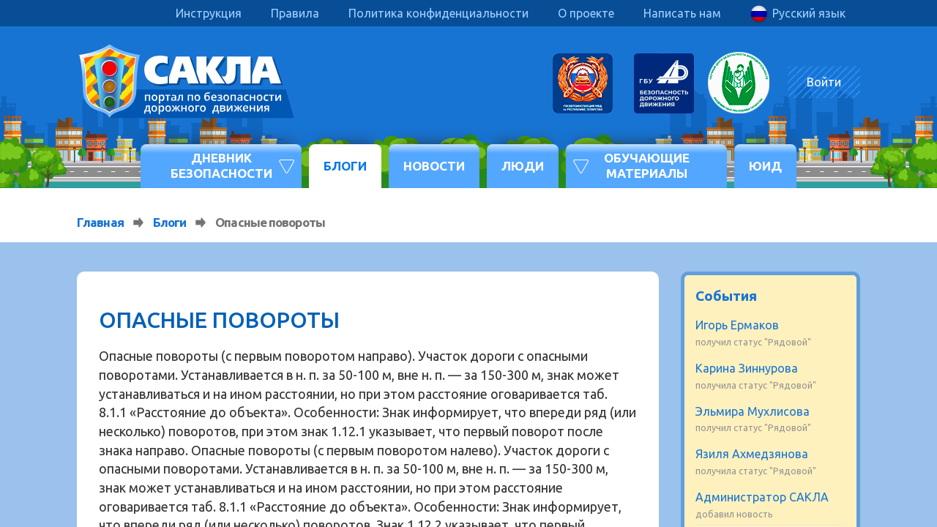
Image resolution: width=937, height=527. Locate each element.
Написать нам (682, 13)
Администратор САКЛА (762, 497)
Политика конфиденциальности (438, 13)
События (726, 296)
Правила (295, 13)
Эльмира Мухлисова (752, 411)
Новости (434, 166)
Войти (824, 82)
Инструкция (209, 13)
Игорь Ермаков (737, 325)
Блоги (345, 166)
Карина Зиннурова (746, 368)
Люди (522, 166)
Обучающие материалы (647, 165)
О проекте (586, 13)
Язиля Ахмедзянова (751, 453)
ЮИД (765, 166)
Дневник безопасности (221, 165)
